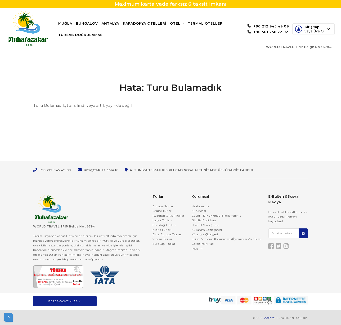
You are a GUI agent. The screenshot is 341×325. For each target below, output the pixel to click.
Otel (180, 23)
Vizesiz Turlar (162, 239)
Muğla (68, 23)
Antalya (113, 23)
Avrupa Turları (163, 206)
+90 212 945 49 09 (265, 26)
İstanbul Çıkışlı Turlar (168, 215)
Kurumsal (199, 211)
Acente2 (270, 318)
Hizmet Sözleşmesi (206, 225)
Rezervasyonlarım (64, 301)
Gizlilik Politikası (204, 220)
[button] (8, 317)
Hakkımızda (200, 206)
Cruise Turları (162, 211)
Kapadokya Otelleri (147, 23)
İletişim (197, 248)
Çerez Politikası (203, 243)
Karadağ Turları (164, 225)
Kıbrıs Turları (162, 230)
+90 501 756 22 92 (264, 32)
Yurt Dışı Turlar (164, 243)
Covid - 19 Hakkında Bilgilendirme (216, 215)
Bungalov (90, 23)
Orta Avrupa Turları (167, 234)
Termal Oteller (78, 35)
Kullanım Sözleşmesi (207, 230)
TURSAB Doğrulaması (122, 35)
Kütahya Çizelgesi (205, 234)
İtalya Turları (162, 220)
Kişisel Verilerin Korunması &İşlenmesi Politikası (226, 239)
